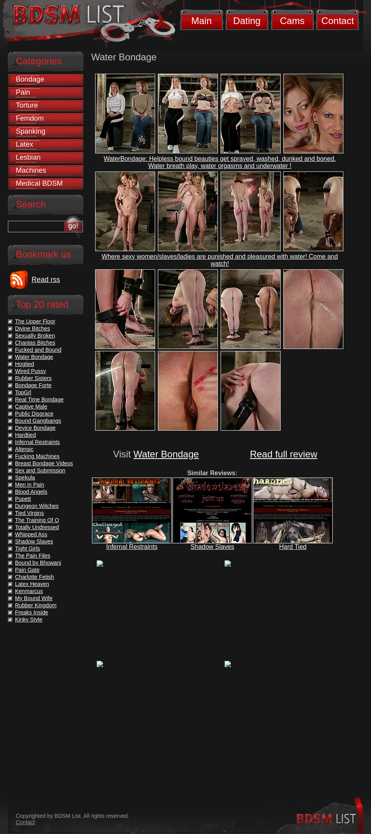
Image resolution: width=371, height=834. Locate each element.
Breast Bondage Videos (44, 463)
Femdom (30, 118)
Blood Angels (31, 492)
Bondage (30, 79)
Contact (337, 20)
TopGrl (23, 392)
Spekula (25, 477)
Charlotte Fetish (34, 577)
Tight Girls (27, 548)
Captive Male (31, 406)
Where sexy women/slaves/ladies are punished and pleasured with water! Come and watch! (220, 260)
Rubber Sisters (33, 378)
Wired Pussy (30, 371)
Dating (246, 20)
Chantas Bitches (35, 343)
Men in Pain (29, 484)
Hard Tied (292, 546)
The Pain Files (32, 555)
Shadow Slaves (212, 546)
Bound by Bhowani (38, 563)
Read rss (46, 280)
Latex (24, 144)
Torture (27, 105)
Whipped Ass (31, 534)
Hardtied (25, 435)
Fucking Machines (37, 456)
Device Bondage (35, 428)
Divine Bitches (32, 328)
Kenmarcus (29, 591)
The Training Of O (37, 520)
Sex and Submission (40, 470)
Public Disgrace (34, 413)
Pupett (23, 499)
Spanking (30, 131)
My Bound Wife (33, 598)
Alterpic (24, 449)
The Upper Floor (35, 321)
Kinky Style (28, 619)
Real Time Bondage (39, 399)
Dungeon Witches (37, 506)
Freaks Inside (31, 612)
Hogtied (24, 364)
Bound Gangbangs (38, 421)
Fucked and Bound (38, 350)
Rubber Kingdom (35, 605)
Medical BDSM (39, 183)
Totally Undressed (37, 527)
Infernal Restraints (131, 546)
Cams (292, 20)
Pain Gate (27, 570)
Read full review (283, 454)
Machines (31, 170)
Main (201, 20)
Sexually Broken (35, 335)
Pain (23, 92)
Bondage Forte (33, 385)
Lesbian (28, 157)
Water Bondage (166, 454)
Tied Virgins (29, 513)
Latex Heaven (32, 584)
